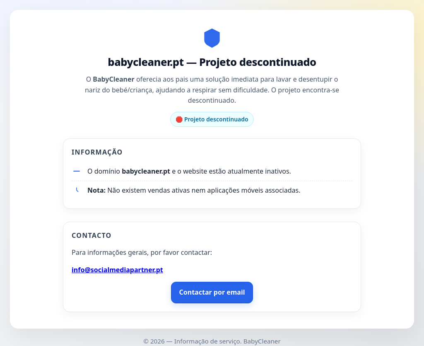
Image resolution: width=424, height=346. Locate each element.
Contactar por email (212, 292)
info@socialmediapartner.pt (117, 269)
